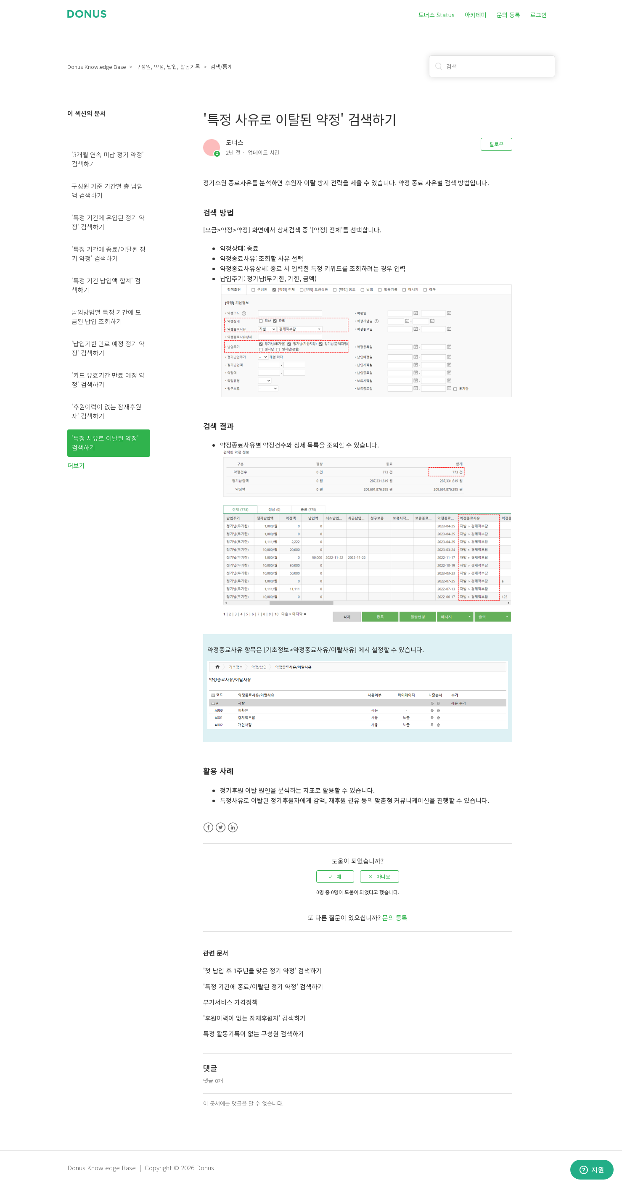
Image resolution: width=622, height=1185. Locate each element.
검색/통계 (221, 67)
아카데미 (476, 15)
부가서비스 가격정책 (230, 1002)
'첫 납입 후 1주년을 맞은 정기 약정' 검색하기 (262, 970)
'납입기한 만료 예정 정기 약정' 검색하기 (108, 348)
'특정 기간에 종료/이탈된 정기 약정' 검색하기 (108, 254)
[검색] (492, 66)
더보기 (76, 465)
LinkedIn (233, 827)
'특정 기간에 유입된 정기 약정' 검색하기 (108, 222)
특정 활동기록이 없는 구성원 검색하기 (253, 1033)
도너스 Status (436, 15)
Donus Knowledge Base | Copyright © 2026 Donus (140, 1167)
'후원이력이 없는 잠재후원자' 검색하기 (106, 411)
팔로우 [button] (496, 143)
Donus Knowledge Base (96, 67)
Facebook (208, 827)
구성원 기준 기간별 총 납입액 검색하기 (107, 191)
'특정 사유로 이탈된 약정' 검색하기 (105, 443)
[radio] (335, 876)
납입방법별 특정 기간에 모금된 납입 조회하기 (106, 317)
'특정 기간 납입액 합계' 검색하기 (105, 285)
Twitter (220, 827)
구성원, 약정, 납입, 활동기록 (168, 67)
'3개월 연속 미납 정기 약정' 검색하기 (107, 159)
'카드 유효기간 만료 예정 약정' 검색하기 (108, 380)
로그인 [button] (538, 15)
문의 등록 (508, 15)
